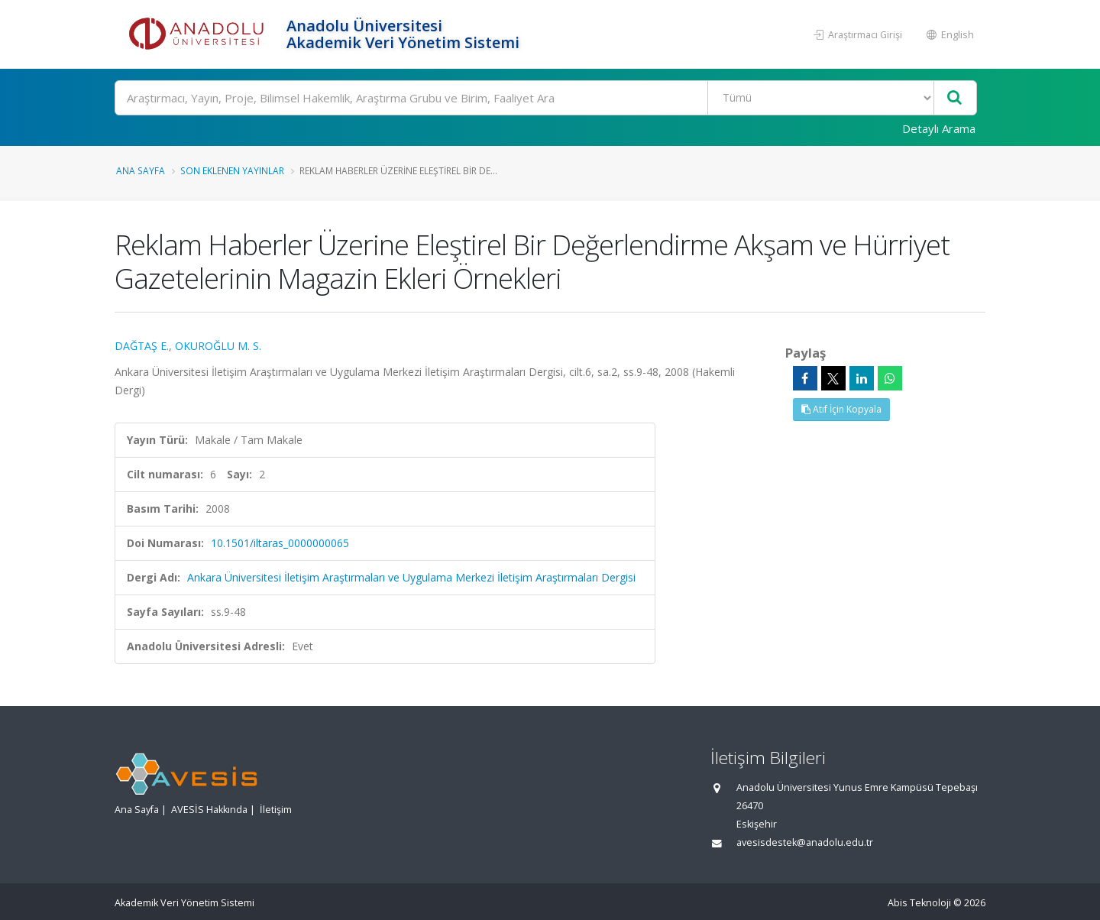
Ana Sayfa (140, 170)
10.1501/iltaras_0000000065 (280, 543)
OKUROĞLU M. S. (218, 346)
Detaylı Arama (938, 128)
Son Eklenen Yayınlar (232, 170)
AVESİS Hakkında (209, 809)
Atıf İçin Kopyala (841, 409)
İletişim (276, 809)
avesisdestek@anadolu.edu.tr (804, 842)
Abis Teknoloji (919, 902)
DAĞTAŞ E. (142, 346)
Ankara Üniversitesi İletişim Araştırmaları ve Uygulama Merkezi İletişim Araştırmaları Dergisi (411, 577)
